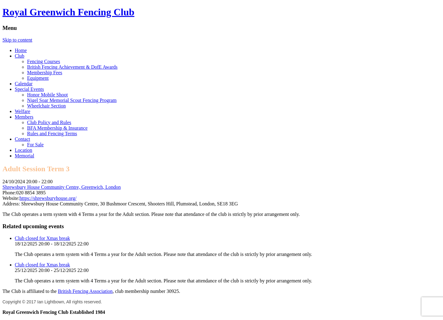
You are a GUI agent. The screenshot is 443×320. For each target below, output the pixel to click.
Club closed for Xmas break (42, 238)
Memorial (24, 155)
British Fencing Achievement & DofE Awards (72, 67)
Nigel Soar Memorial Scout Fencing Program (72, 100)
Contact (22, 139)
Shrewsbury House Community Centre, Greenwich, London (61, 187)
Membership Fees (44, 72)
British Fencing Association (85, 291)
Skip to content (17, 40)
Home (21, 50)
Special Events (29, 89)
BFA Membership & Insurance (57, 128)
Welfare (22, 111)
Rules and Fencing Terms (52, 133)
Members (24, 116)
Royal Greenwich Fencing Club (68, 12)
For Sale (35, 144)
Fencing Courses (43, 61)
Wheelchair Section (46, 105)
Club (19, 56)
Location (23, 150)
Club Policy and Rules (49, 122)
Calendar (24, 83)
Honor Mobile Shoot (47, 94)
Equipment (38, 78)
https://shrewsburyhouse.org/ (48, 198)
